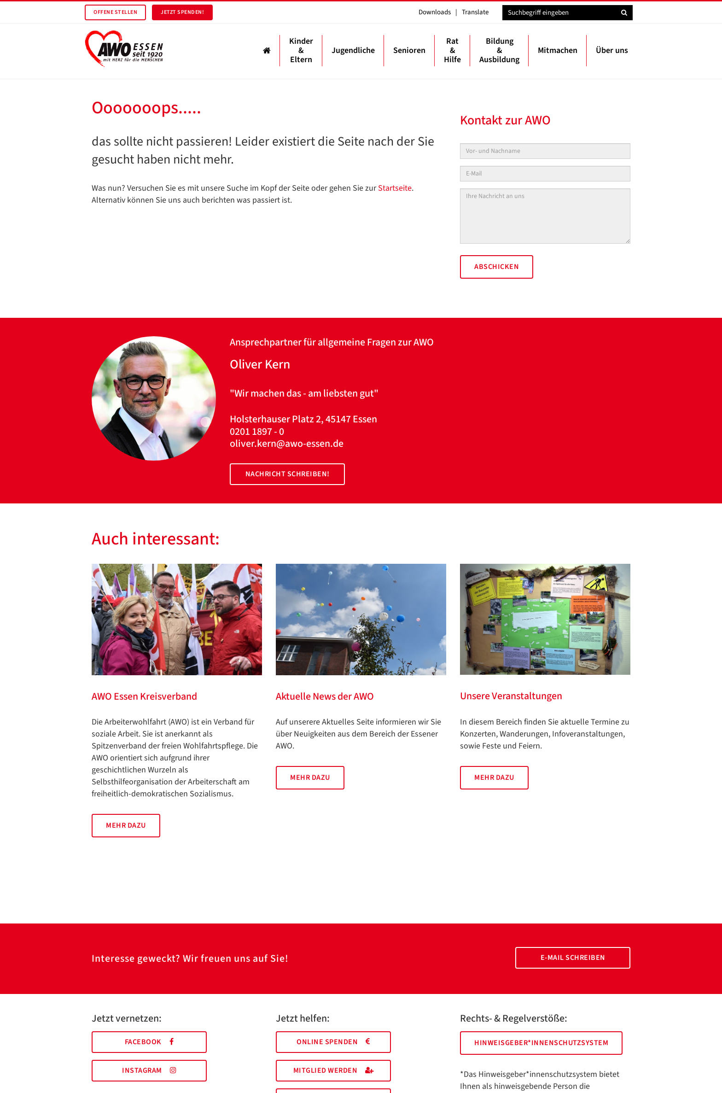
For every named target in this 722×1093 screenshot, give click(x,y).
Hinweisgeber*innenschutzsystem (541, 1043)
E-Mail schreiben (573, 958)
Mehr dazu (126, 825)
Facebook (149, 1042)
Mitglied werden (333, 1070)
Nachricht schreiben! (287, 474)
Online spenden (333, 1042)
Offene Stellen (115, 12)
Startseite (395, 188)
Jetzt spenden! (182, 12)
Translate (475, 12)
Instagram (149, 1070)
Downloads (435, 12)
